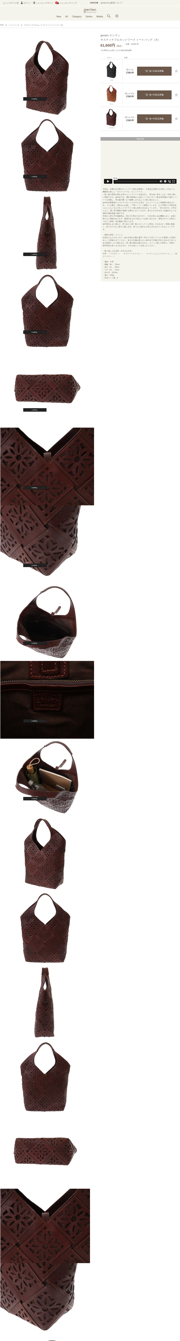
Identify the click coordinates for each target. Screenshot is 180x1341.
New (58, 16)
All (66, 16)
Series (89, 16)
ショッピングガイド (43, 3)
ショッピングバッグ (66, 3)
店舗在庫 (130, 72)
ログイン (26, 3)
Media (99, 16)
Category (77, 16)
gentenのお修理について (111, 3)
